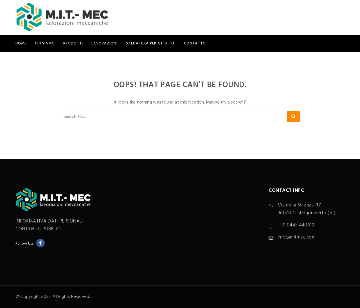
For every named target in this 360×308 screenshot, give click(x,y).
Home (20, 43)
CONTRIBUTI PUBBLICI (38, 229)
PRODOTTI (73, 43)
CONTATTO (195, 43)
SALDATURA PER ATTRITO (151, 43)
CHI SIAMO (45, 43)
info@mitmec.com (297, 237)
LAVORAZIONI (104, 43)
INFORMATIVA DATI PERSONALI (49, 221)
